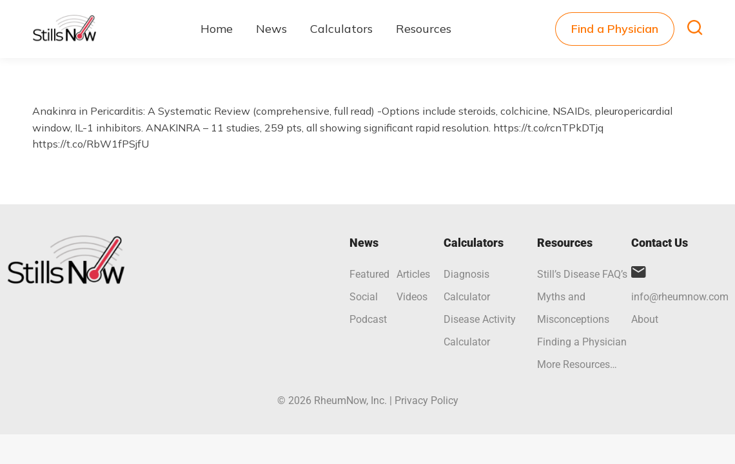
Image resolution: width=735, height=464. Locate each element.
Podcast (368, 319)
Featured (369, 274)
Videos (412, 297)
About (644, 319)
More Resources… (577, 364)
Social (363, 297)
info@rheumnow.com (680, 297)
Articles (413, 274)
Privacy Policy (426, 400)
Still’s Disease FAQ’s (582, 274)
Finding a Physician (582, 342)
